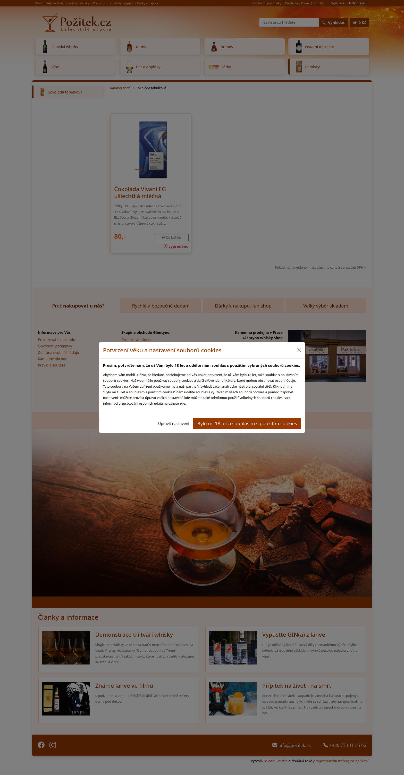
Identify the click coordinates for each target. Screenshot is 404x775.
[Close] (299, 350)
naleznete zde (174, 403)
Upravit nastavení (173, 423)
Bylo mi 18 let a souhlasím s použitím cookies (247, 423)
